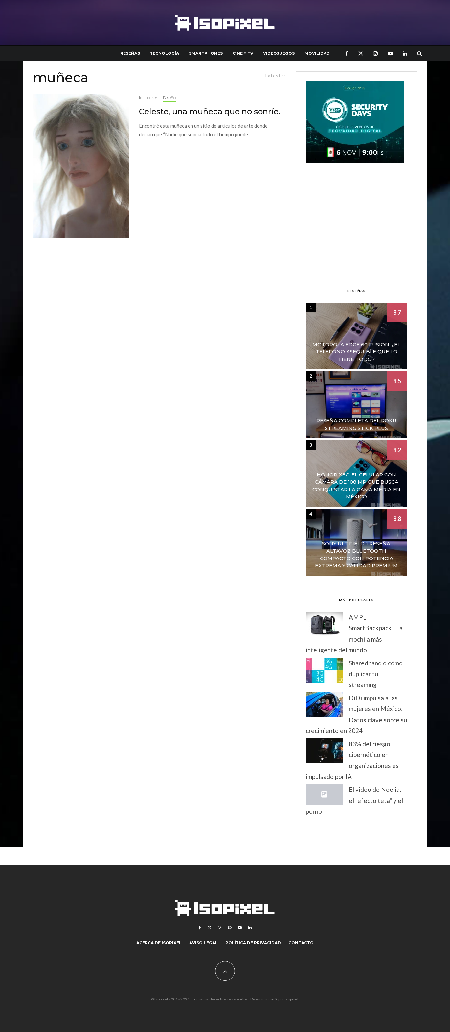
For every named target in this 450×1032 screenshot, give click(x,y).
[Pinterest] (230, 928)
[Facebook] (346, 53)
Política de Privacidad (253, 942)
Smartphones (206, 53)
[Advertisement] (356, 228)
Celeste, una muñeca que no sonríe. (209, 111)
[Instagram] (375, 53)
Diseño (169, 97)
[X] (360, 53)
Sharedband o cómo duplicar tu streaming (376, 674)
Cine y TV (243, 53)
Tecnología (164, 53)
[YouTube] (390, 53)
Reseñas (130, 53)
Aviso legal (203, 942)
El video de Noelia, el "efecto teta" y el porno (354, 800)
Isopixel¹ (292, 999)
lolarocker (148, 97)
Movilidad (317, 53)
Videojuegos (279, 53)
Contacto (301, 942)
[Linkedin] (405, 53)
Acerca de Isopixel (159, 942)
